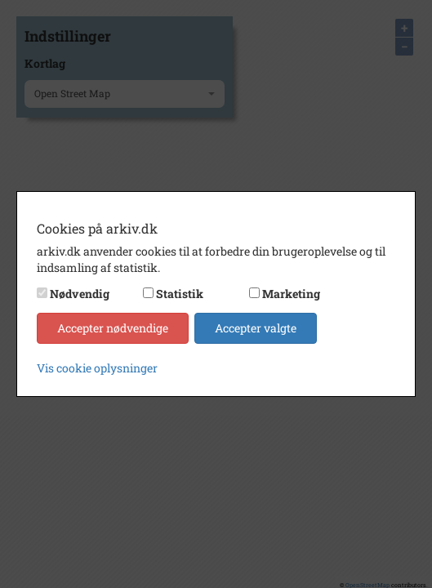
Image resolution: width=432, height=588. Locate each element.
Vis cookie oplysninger (97, 368)
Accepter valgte (255, 328)
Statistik (179, 293)
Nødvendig (79, 293)
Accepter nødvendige (112, 328)
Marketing (291, 293)
